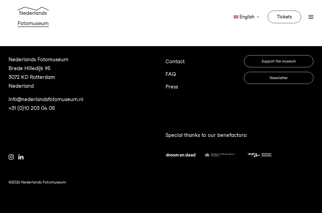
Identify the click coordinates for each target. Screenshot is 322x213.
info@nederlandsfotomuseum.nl (46, 99)
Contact (175, 61)
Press (172, 87)
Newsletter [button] (279, 78)
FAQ (171, 74)
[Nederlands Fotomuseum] (34, 23)
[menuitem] (248, 23)
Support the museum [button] (279, 61)
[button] (11, 158)
